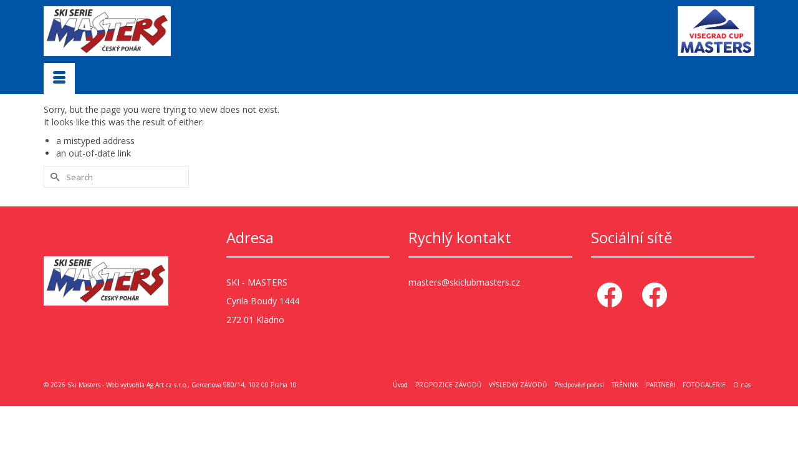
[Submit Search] (53, 176)
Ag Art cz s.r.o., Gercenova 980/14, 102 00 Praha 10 (222, 384)
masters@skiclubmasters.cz (464, 281)
